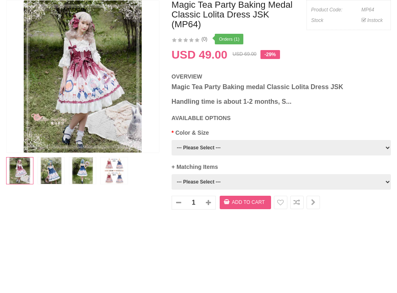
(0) (204, 39)
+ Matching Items (195, 167)
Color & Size (192, 132)
